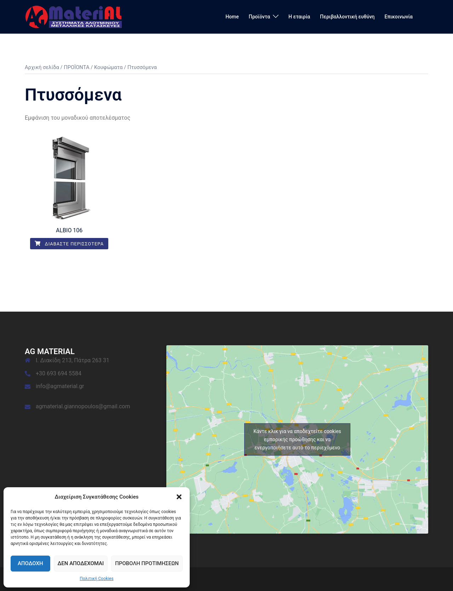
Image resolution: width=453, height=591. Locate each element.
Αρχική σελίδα (42, 67)
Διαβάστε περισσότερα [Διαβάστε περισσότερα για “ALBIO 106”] (69, 243)
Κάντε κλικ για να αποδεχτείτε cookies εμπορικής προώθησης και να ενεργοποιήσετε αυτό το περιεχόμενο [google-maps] (297, 439)
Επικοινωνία (399, 16)
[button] (179, 496)
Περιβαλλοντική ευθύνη (347, 16)
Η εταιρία (299, 16)
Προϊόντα (259, 16)
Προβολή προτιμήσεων (147, 563)
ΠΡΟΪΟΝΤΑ (76, 67)
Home (232, 16)
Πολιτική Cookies (96, 578)
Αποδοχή (30, 563)
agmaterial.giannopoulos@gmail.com (83, 406)
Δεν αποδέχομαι (81, 563)
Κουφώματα (108, 67)
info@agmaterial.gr (60, 386)
